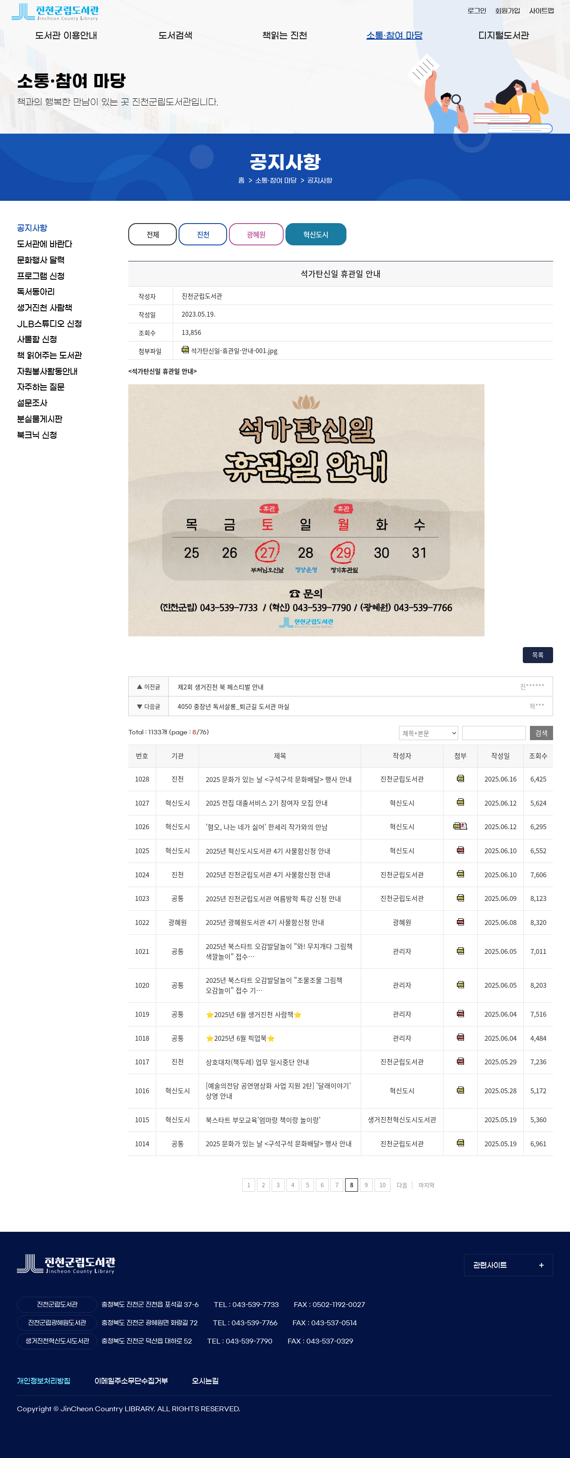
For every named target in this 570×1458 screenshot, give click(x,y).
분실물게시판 (39, 419)
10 (382, 1185)
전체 (153, 234)
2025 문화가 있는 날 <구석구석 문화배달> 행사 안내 (279, 779)
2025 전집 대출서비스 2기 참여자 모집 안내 (267, 803)
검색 (541, 733)
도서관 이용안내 (66, 35)
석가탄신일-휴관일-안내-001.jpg (229, 350)
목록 (538, 654)
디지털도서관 (503, 35)
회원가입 (507, 11)
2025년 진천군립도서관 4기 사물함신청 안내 (268, 875)
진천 (203, 234)
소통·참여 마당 (394, 35)
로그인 (477, 11)
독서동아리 (36, 292)
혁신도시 (315, 234)
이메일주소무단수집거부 (131, 1381)
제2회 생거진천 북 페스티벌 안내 (221, 686)
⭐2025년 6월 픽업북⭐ (240, 1038)
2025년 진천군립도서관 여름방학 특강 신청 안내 (273, 899)
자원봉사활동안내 (47, 372)
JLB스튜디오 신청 (49, 324)
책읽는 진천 (284, 35)
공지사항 (32, 228)
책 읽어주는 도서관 (49, 356)
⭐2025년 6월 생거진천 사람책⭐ (254, 1014)
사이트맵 (541, 11)
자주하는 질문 (41, 387)
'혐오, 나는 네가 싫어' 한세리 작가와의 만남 (267, 827)
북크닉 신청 (37, 436)
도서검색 (175, 35)
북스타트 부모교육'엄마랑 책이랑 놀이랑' (263, 1120)
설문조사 (32, 403)
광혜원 (256, 234)
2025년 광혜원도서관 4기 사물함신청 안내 (265, 923)
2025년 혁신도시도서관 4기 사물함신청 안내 (268, 851)
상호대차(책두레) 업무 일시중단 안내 (257, 1062)
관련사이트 (490, 1265)
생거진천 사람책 (44, 308)
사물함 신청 (37, 340)
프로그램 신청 (41, 277)
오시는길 (205, 1381)
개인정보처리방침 (43, 1381)
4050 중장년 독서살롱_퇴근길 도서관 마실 (233, 706)
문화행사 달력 (41, 261)
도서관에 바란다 (44, 244)
